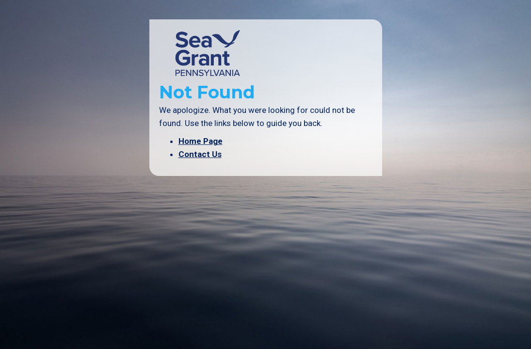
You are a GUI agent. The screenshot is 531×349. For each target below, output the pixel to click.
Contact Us (200, 154)
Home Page (200, 141)
